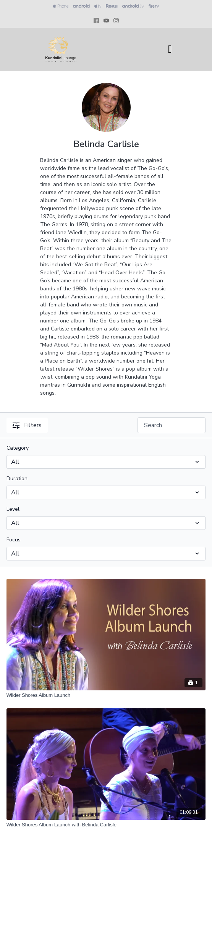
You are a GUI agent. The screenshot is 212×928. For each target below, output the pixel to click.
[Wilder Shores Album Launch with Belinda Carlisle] (106, 825)
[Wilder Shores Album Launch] (106, 695)
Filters (27, 425)
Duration (17, 478)
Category (17, 448)
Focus (13, 539)
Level (12, 509)
